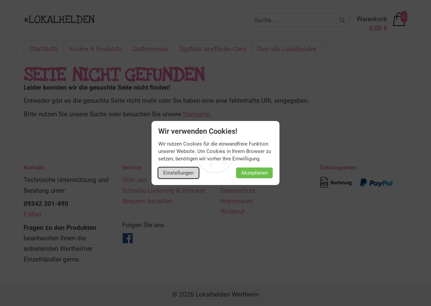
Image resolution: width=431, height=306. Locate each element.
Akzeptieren (254, 173)
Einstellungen (178, 173)
